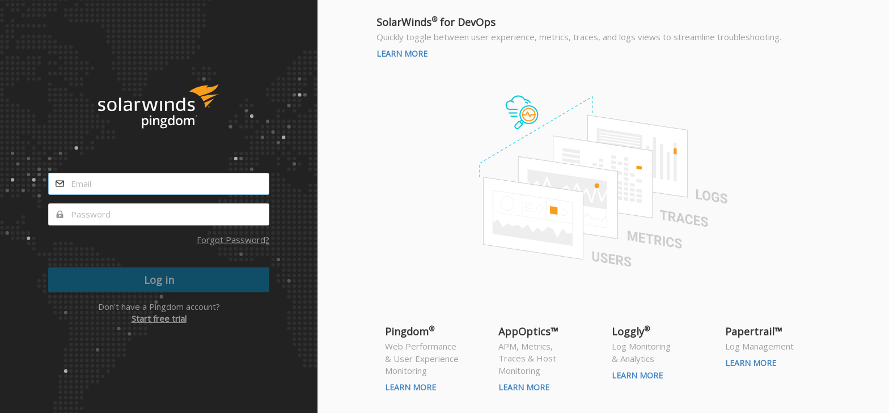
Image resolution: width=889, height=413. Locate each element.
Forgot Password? (233, 239)
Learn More (401, 53)
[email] (158, 184)
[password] (158, 214)
